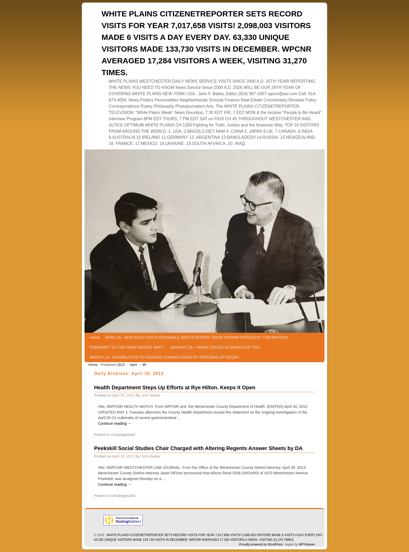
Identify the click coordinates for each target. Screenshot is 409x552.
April (133, 365)
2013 (121, 365)
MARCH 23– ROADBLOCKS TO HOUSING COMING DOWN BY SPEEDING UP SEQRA (164, 357)
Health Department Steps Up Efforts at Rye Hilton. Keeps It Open (174, 387)
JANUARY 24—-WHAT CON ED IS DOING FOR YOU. (215, 347)
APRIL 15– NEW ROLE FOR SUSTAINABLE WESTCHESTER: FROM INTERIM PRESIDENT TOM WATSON (196, 337)
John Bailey (150, 395)
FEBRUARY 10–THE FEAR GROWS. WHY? (127, 347)
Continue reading (114, 423)
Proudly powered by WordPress (261, 544)
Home (95, 337)
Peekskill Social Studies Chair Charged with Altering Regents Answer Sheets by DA (198, 448)
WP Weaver (307, 544)
